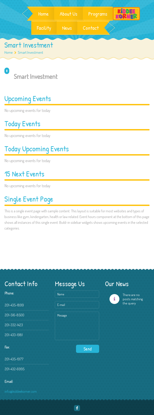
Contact (90, 28)
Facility (44, 28)
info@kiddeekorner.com (21, 391)
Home (43, 14)
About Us (68, 14)
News (67, 28)
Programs (98, 14)
